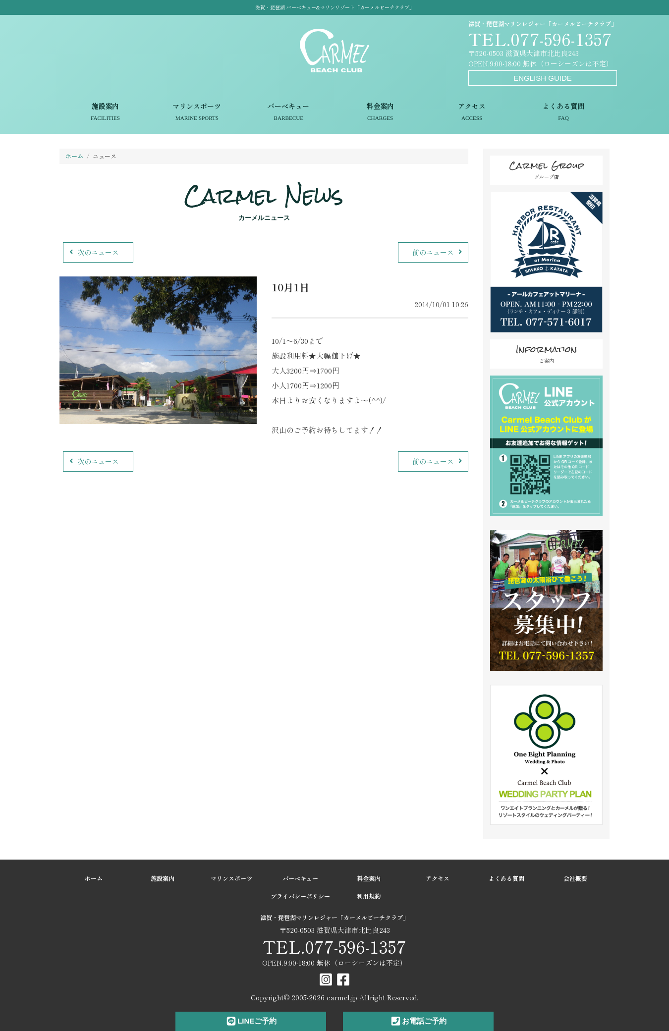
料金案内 (380, 112)
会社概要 (575, 878)
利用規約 (369, 896)
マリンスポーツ (197, 112)
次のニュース (93, 252)
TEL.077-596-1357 (540, 38)
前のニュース (438, 252)
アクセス (472, 112)
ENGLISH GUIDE (542, 78)
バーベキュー (288, 112)
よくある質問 (564, 112)
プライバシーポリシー (300, 896)
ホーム (74, 156)
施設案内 (105, 112)
